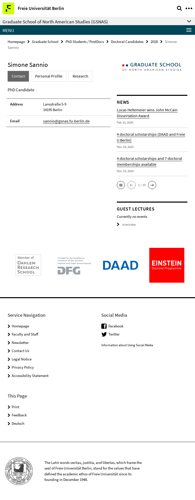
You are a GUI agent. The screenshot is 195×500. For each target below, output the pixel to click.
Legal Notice (21, 358)
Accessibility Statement (30, 375)
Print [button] (15, 406)
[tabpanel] (58, 106)
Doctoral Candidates (127, 41)
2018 (154, 41)
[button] (121, 185)
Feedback (19, 414)
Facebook (115, 325)
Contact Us (20, 350)
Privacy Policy (23, 367)
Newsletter (20, 342)
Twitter (114, 333)
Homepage (16, 41)
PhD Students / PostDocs (85, 41)
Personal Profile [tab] (47, 75)
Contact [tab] (18, 75)
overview (125, 224)
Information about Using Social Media (127, 345)
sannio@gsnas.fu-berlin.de (64, 120)
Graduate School (45, 41)
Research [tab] (76, 75)
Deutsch (18, 422)
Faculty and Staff (25, 333)
